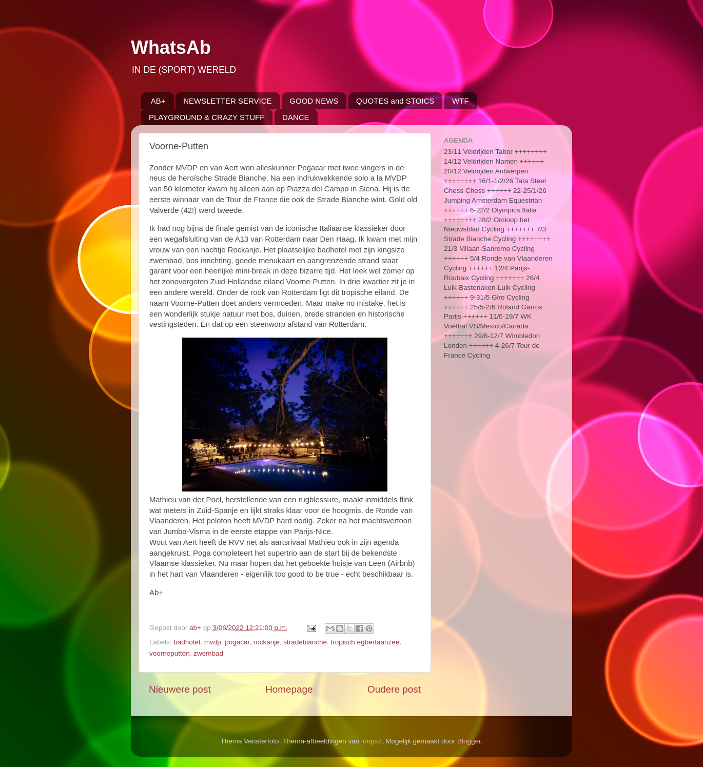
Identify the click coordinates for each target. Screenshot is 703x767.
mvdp (212, 642)
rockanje (266, 642)
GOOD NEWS (313, 100)
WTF (460, 100)
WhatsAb (171, 47)
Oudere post (394, 689)
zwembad (208, 653)
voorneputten (169, 653)
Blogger (469, 741)
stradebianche (305, 642)
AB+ (158, 100)
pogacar (237, 642)
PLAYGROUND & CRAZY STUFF (206, 117)
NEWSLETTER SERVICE (227, 100)
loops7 (371, 741)
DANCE (295, 117)
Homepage (289, 689)
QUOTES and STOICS (395, 100)
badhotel (186, 642)
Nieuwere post (180, 689)
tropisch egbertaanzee (365, 642)
